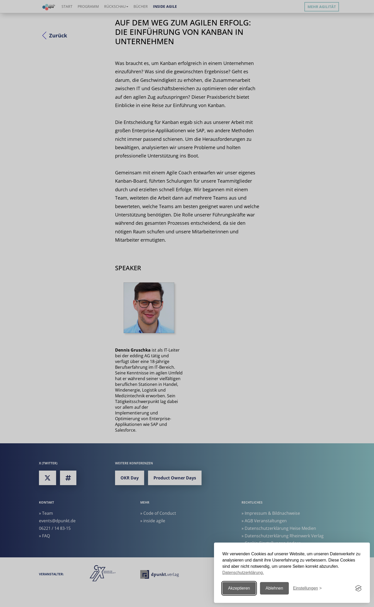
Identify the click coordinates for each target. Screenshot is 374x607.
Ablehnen (274, 588)
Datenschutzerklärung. (243, 572)
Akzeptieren (239, 588)
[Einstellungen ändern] (307, 588)
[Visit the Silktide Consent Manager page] (358, 588)
